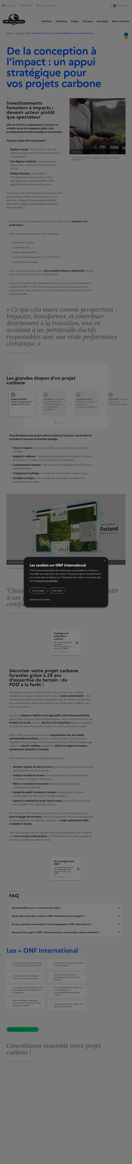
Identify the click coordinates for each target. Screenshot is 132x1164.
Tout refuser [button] (57, 590)
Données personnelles (47, 580)
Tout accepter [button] (38, 590)
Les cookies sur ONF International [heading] (58, 565)
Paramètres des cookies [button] (40, 599)
